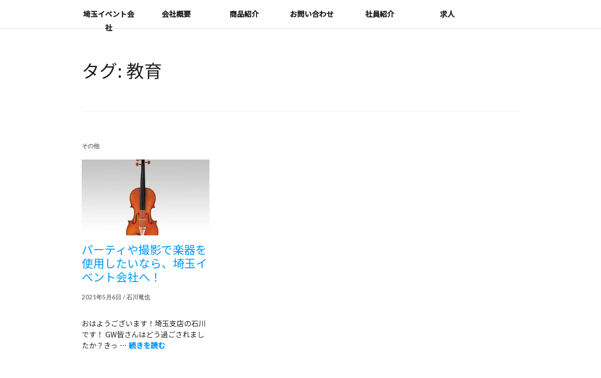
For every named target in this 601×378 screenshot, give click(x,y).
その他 (90, 145)
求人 (447, 13)
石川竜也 (138, 297)
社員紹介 (379, 13)
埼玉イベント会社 (108, 20)
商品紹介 (244, 13)
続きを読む (147, 345)
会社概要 (176, 13)
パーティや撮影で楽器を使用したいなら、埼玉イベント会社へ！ (144, 263)
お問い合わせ (312, 13)
